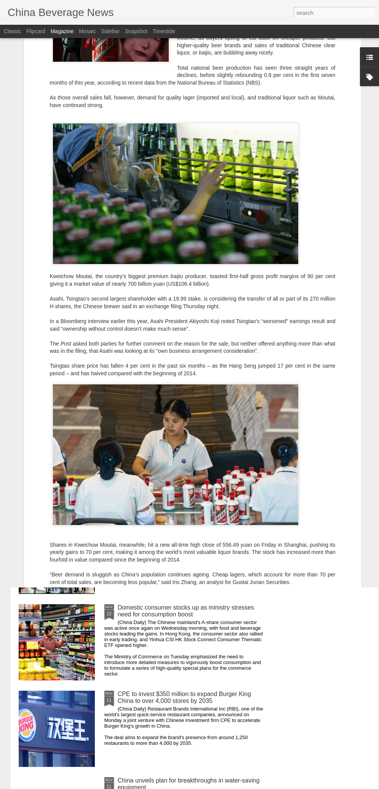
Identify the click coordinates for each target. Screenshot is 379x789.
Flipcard (35, 31)
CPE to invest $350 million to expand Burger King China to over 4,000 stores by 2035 (184, 697)
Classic (12, 31)
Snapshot (136, 31)
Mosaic (87, 31)
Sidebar (110, 31)
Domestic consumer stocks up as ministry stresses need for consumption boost (186, 611)
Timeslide (164, 31)
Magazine (62, 31)
